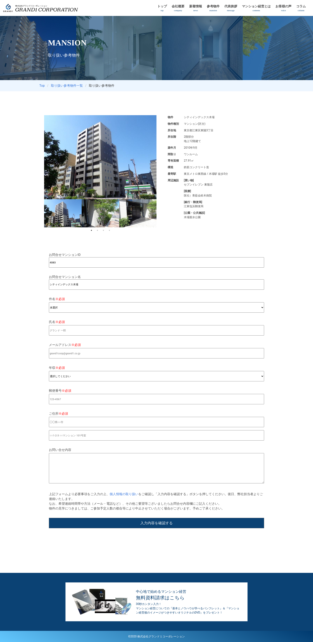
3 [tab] (103, 230)
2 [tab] (97, 230)
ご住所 (58, 413)
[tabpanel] (63, 213)
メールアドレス (65, 345)
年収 (57, 368)
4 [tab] (109, 230)
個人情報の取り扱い (124, 494)
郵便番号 (60, 391)
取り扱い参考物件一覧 (67, 85)
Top (42, 85)
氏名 (57, 322)
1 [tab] (91, 230)
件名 (57, 299)
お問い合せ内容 (60, 450)
